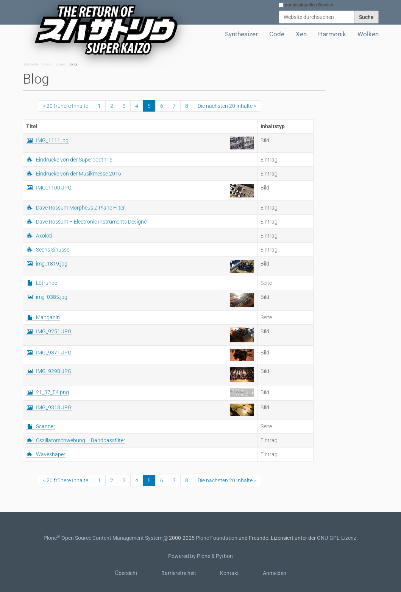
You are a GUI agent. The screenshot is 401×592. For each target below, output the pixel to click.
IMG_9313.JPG (54, 407)
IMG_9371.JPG (54, 353)
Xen (301, 34)
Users (46, 64)
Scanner (45, 426)
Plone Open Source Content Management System (103, 538)
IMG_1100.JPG (54, 188)
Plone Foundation (216, 538)
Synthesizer (241, 34)
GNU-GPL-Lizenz (336, 538)
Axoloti (44, 236)
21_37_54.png (52, 392)
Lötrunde (46, 283)
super (60, 64)
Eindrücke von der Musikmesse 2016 (78, 174)
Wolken (368, 34)
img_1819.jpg (51, 264)
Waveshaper (51, 454)
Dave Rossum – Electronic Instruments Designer (92, 222)
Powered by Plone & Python (200, 556)
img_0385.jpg (51, 297)
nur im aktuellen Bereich (309, 5)
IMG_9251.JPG (54, 331)
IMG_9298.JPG (54, 371)
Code (276, 34)
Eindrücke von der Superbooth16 (74, 160)
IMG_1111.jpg (52, 140)
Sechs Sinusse (52, 250)
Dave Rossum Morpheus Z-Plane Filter (80, 208)
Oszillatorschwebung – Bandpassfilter (80, 440)
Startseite (30, 64)
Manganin (48, 317)
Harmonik (332, 34)
